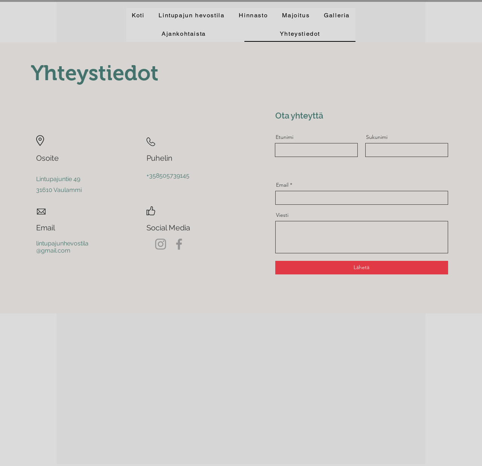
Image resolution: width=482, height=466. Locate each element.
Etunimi (284, 137)
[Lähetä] (361, 267)
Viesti (282, 215)
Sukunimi (376, 137)
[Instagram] (160, 244)
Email (282, 184)
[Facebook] (179, 244)
